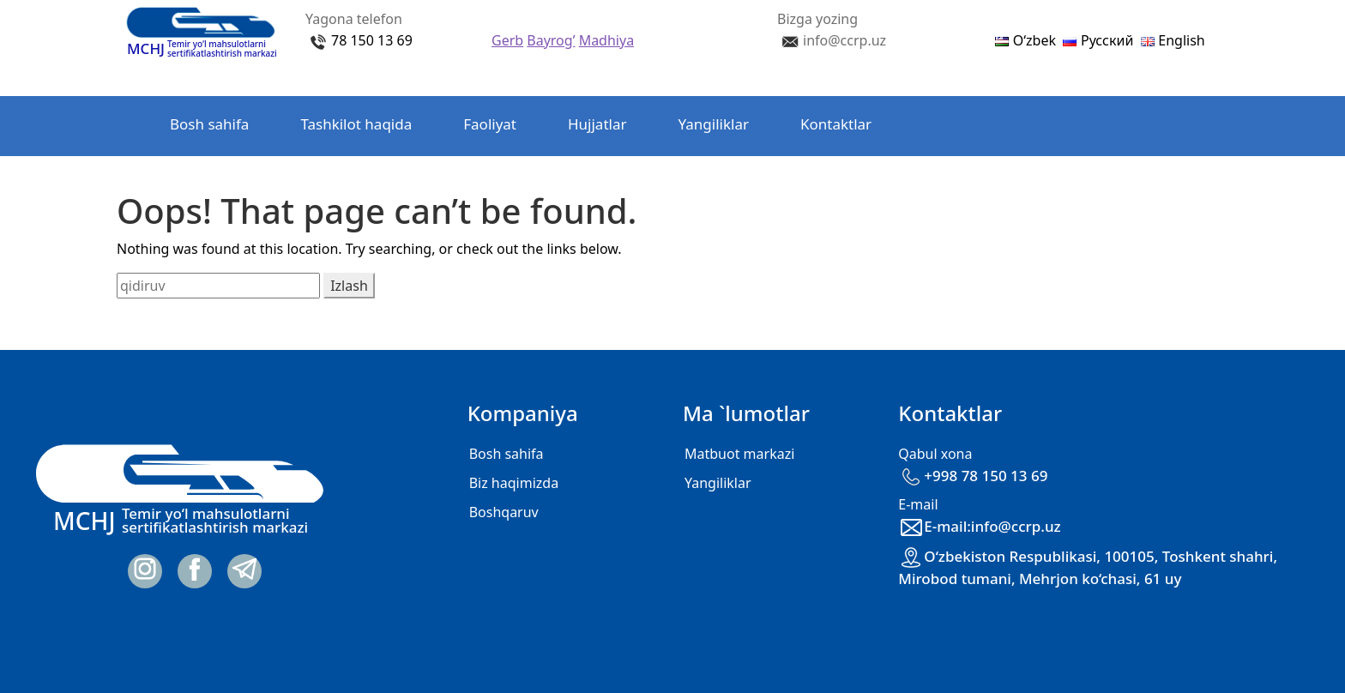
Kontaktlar (836, 124)
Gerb (507, 40)
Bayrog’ (551, 40)
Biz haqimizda (513, 482)
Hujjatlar (597, 124)
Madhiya (606, 40)
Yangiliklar (714, 124)
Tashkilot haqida (356, 124)
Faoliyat (489, 124)
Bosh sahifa (209, 124)
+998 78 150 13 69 (972, 475)
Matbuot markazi (739, 453)
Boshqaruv (504, 512)
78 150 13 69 (372, 40)
